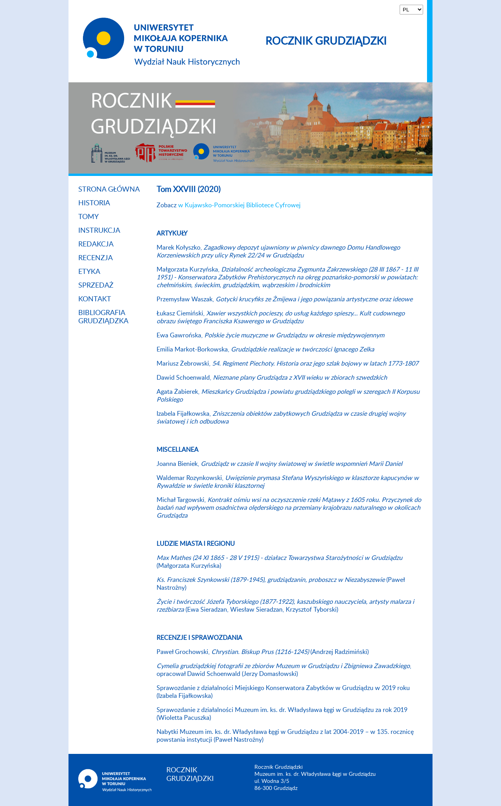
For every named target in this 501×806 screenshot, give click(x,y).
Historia (94, 203)
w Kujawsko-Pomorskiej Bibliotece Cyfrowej (239, 205)
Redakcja (96, 244)
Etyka (89, 271)
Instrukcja (99, 230)
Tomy (88, 217)
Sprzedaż (96, 285)
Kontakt (94, 299)
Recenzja (95, 258)
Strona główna (109, 189)
